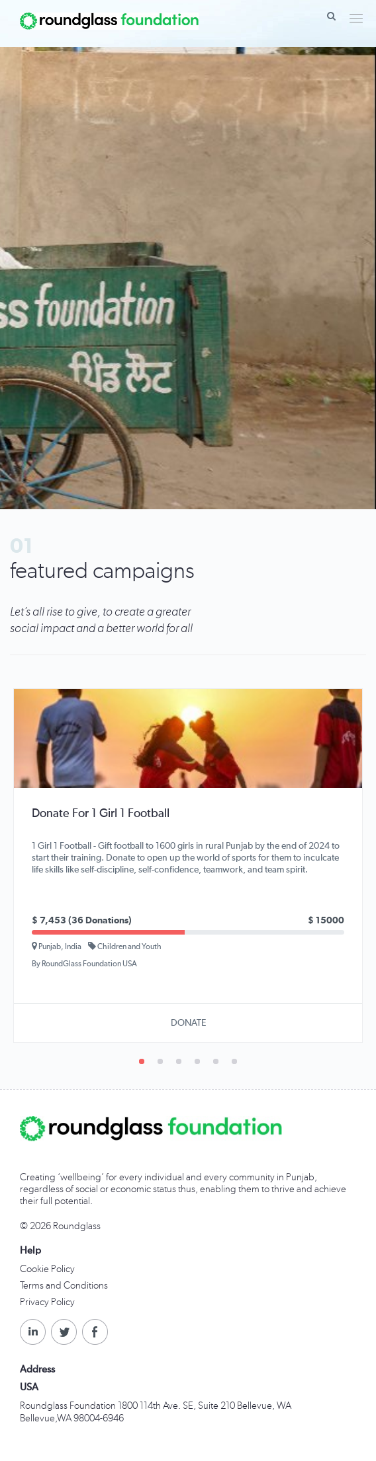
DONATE (188, 1023)
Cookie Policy (47, 1269)
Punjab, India (56, 946)
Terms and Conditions (64, 1286)
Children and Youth (125, 946)
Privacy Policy (47, 1302)
